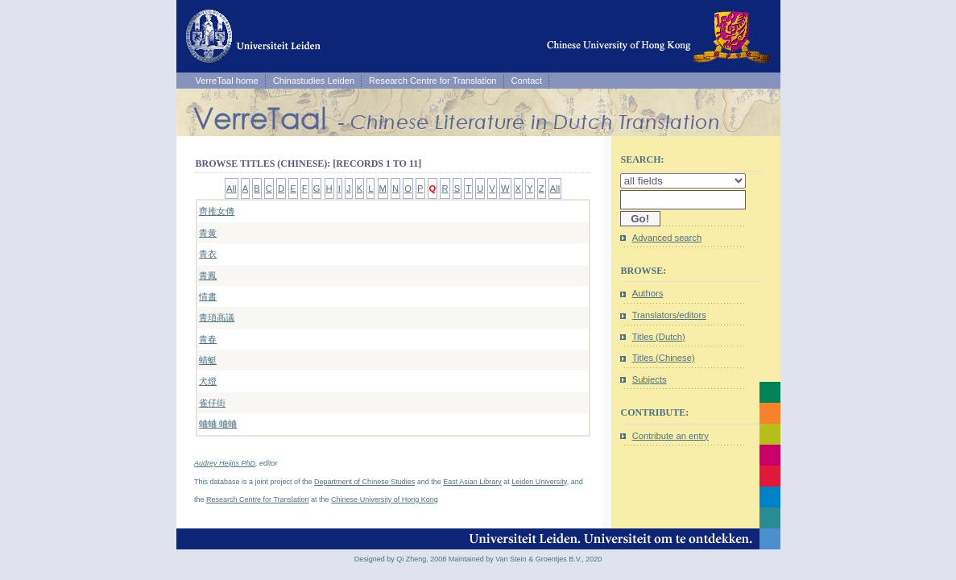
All (231, 188)
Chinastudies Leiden (313, 80)
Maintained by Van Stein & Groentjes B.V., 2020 (525, 559)
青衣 (208, 254)
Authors (648, 293)
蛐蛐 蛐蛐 (218, 424)
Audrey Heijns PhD (224, 463)
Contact (527, 80)
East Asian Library (472, 482)
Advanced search (666, 237)
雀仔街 (212, 403)
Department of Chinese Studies (364, 482)
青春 (208, 339)
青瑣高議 (216, 317)
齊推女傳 (216, 211)
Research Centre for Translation (433, 80)
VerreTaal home (226, 80)
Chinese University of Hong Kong (384, 499)
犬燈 (208, 381)
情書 (208, 296)
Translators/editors (669, 315)
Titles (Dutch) (658, 337)
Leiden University (538, 482)
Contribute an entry (670, 436)
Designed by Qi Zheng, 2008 (400, 559)
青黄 (208, 233)
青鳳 (208, 275)
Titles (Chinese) (663, 357)
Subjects (649, 379)
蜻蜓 (208, 360)
